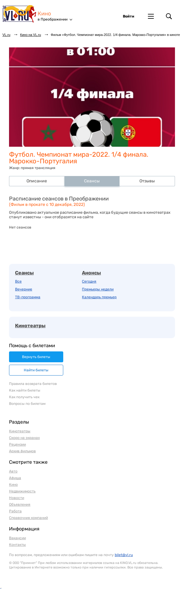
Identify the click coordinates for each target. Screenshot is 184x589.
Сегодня (89, 281)
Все (18, 281)
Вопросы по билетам (27, 404)
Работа (15, 511)
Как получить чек (24, 397)
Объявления (19, 504)
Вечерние (23, 289)
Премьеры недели (98, 289)
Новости (16, 498)
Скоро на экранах (24, 438)
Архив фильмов (22, 451)
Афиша (15, 478)
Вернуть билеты (36, 357)
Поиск (169, 16)
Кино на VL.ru (30, 35)
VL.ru (20, 14)
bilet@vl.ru (124, 555)
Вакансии (17, 538)
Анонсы (91, 273)
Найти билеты (36, 370)
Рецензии (17, 444)
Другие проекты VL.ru (151, 16)
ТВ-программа (27, 297)
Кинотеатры (30, 325)
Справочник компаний (28, 518)
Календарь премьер (99, 297)
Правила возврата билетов (33, 384)
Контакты (17, 545)
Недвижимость (22, 491)
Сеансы (24, 273)
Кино (44, 13)
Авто (13, 471)
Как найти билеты (24, 390)
